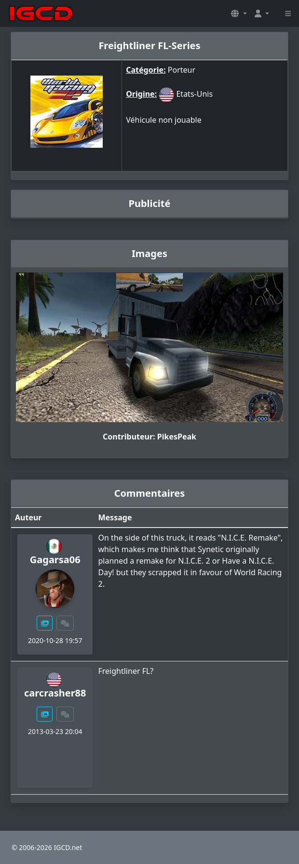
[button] (238, 13)
